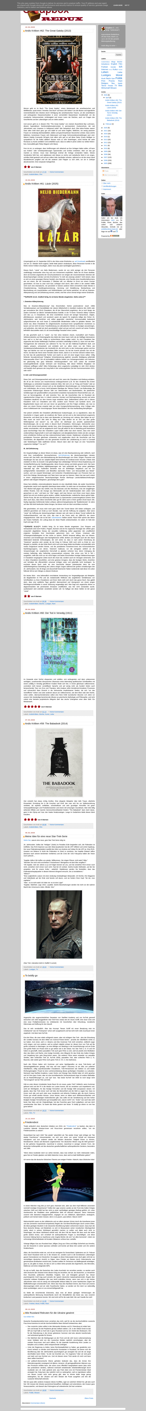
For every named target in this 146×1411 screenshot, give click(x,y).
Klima (110, 69)
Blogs (113, 62)
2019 (106, 136)
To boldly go (31, 975)
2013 (106, 139)
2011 (106, 145)
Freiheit (32, 1303)
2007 (106, 157)
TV (37, 969)
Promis (112, 81)
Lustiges (48, 604)
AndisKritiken (33, 174)
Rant (53, 604)
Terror (103, 85)
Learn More (118, 5)
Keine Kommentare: (57, 172)
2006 (106, 160)
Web (120, 85)
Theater (110, 86)
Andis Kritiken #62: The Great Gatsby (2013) (48, 30)
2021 (106, 131)
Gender (113, 67)
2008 (106, 154)
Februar (109, 124)
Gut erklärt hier (29, 1317)
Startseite (52, 1398)
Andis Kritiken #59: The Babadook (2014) (46, 723)
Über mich (106, 183)
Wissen (37, 1393)
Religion (104, 83)
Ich (120, 66)
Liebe (52, 714)
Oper (113, 78)
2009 (106, 151)
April (107, 97)
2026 (106, 95)
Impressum (107, 189)
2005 (106, 163)
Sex (113, 83)
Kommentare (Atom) (38, 1403)
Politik (42, 1303)
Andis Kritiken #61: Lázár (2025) (41, 183)
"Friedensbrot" (71, 1126)
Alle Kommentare (110, 175)
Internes (104, 69)
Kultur (115, 69)
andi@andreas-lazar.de (109, 229)
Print (103, 81)
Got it (127, 5)
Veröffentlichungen (109, 186)
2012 (106, 142)
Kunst (47, 714)
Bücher (41, 604)
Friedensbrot (31, 1122)
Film (40, 174)
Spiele (120, 83)
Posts (105, 171)
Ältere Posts (89, 1398)
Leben (104, 72)
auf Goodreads (80, 261)
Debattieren (105, 64)
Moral (37, 1303)
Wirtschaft (105, 88)
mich (113, 220)
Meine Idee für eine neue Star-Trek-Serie (46, 836)
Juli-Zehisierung (64, 455)
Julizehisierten (56, 517)
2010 (106, 148)
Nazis (108, 78)
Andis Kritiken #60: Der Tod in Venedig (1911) (48, 613)
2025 (106, 128)
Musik (103, 78)
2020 (106, 134)
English (114, 64)
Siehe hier (27, 840)
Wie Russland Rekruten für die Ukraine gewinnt (49, 1313)
